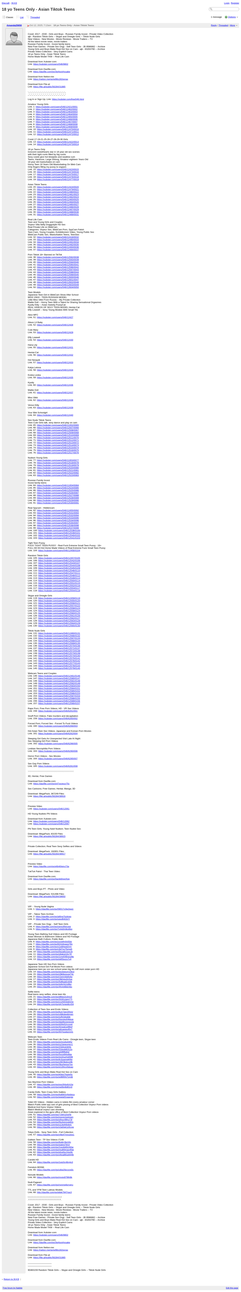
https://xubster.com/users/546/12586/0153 (59, 693)
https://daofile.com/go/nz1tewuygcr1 (55, 1044)
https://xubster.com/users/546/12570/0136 (59, 645)
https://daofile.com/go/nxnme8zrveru (55, 1185)
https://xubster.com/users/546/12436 (55, 385)
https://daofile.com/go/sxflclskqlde (53, 1017)
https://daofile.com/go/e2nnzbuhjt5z (54, 1042)
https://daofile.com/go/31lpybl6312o (54, 1049)
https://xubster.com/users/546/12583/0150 (59, 686)
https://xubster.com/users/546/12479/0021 (58, 189)
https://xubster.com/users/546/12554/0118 (59, 590)
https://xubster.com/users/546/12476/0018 (58, 177)
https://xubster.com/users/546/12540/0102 (59, 535)
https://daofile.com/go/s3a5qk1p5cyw (55, 1127)
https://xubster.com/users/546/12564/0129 (59, 623)
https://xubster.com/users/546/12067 (51, 824)
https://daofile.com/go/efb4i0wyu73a (51, 866)
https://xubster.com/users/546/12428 (55, 325)
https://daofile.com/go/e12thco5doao (55, 1067)
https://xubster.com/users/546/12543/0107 (59, 563)
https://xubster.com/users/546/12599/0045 (58, 274)
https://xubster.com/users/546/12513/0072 (58, 442)
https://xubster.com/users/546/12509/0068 (58, 432)
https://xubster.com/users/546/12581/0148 (59, 681)
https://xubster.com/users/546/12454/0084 (58, 485)
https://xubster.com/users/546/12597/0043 (58, 269)
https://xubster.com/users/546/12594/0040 (58, 262)
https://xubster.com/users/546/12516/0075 (58, 450)
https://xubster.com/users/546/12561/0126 (59, 615)
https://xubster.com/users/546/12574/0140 (59, 656)
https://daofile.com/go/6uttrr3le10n (54, 1142)
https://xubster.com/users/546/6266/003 (57, 726)
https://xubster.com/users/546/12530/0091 (58, 503)
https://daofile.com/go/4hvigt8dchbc (54, 986)
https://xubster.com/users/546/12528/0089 (58, 498)
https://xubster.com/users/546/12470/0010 (58, 129)
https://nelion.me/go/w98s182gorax (50, 79)
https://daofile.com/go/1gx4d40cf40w (55, 1147)
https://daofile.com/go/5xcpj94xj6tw (54, 1054)
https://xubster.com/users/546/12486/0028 (58, 207)
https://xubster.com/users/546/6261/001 (57, 711)
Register (235, 3)
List (22, 17)
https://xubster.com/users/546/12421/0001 (56, 106)
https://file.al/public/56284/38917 (49, 854)
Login (227, 3)
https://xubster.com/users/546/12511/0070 (58, 437)
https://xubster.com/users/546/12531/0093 (58, 513)
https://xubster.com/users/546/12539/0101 (59, 533)
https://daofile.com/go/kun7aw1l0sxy (55, 1012)
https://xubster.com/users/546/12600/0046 (58, 277)
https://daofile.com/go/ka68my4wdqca (56, 1094)
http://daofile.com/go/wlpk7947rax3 (54, 1192)
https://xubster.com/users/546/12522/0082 (58, 473)
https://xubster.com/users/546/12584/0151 (59, 688)
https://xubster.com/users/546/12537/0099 (58, 528)
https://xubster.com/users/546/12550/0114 (59, 580)
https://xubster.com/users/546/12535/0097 (58, 523)
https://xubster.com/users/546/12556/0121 (59, 603)
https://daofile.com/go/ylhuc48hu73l (54, 1119)
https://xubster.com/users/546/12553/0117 (59, 588)
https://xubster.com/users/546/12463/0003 (56, 111)
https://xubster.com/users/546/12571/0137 (59, 648)
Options (232, 17)
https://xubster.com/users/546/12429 (55, 332)
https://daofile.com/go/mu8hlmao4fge (55, 1149)
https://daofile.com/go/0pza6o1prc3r (55, 951)
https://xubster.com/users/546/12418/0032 (58, 237)
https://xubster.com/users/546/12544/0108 (59, 565)
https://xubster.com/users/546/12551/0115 (59, 583)
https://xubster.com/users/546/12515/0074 (58, 447)
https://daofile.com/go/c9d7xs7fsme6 (54, 949)
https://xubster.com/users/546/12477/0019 (58, 179)
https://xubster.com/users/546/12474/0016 (58, 172)
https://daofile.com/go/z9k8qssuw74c (55, 974)
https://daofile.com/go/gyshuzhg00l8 (55, 1057)
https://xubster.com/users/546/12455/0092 (58, 510)
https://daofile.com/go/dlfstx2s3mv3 (54, 996)
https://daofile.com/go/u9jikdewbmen (55, 1014)
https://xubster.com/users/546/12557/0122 (59, 605)
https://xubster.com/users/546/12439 (55, 407)
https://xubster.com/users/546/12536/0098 (58, 525)
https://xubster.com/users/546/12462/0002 (56, 109)
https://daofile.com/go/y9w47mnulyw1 (55, 1134)
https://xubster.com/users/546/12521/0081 (58, 470)
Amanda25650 (14, 25)
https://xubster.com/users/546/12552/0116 (59, 585)
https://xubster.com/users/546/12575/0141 (59, 658)
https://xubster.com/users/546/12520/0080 (58, 467)
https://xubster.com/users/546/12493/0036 (58, 247)
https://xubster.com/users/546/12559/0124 (59, 610)
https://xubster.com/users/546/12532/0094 (58, 515)
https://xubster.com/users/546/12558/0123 (59, 608)
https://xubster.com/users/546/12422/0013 (58, 142)
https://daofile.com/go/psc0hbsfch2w (55, 1084)
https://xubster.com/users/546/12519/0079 (58, 465)
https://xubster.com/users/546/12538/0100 (59, 530)
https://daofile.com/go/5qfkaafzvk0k (54, 981)
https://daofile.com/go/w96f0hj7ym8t (55, 1077)
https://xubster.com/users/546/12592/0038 (58, 257)
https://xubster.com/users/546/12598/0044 (58, 272)
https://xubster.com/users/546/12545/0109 (59, 568)
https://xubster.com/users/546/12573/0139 (59, 653)
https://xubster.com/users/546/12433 (55, 362)
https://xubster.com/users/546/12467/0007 (56, 122)
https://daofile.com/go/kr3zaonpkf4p (54, 1059)
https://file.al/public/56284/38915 (49, 836)
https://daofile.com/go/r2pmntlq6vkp (54, 976)
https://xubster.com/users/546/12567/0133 (59, 638)
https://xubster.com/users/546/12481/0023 (58, 194)
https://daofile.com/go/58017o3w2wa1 (54, 909)
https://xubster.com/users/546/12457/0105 (59, 558)
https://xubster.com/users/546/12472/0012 (58, 134)
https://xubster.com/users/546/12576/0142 (59, 661)
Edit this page (232, 1288)
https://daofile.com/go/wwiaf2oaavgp (55, 1097)
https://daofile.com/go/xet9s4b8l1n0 (54, 1087)
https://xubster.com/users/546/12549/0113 (59, 578)
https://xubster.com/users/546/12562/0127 (59, 618)
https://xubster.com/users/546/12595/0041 (58, 264)
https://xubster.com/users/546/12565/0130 (59, 625)
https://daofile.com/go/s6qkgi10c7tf (54, 954)
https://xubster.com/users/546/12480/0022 (58, 192)
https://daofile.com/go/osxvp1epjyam (55, 1117)
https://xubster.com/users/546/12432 (55, 355)
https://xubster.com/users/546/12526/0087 (58, 493)
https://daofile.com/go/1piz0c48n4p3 (55, 1162)
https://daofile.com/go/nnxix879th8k (54, 1177)
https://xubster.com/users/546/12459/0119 (59, 598)
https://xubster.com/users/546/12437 (55, 392)
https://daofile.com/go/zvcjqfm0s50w (54, 941)
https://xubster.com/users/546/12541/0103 (59, 538)
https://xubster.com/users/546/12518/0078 (58, 462)
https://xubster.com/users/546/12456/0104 (59, 550)
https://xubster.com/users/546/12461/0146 (59, 676)
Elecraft (6, 3)
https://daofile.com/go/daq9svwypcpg (55, 1022)
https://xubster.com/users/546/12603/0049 (58, 284)
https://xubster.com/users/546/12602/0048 (58, 282)
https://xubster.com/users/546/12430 (55, 340)
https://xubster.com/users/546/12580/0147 (59, 678)
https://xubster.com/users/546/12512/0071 (58, 440)
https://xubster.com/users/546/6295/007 (57, 758)
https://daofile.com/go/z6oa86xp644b (55, 1154)
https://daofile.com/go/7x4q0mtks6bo (54, 929)
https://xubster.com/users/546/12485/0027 (58, 204)
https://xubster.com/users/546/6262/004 (57, 733)
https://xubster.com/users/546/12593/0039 (58, 259)
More (232, 25)
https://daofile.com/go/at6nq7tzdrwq (53, 916)
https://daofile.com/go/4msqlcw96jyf (54, 1027)
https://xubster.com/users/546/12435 (55, 377)
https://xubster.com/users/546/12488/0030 (58, 212)
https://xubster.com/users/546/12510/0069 (58, 435)
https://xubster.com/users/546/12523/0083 (58, 475)
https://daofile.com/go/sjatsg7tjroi (53, 1144)
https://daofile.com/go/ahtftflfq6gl (53, 1052)
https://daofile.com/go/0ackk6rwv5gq (51, 879)
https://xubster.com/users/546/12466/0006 (56, 119)
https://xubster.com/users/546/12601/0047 (58, 279)
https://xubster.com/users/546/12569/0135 (59, 643)
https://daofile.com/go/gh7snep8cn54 (55, 1004)
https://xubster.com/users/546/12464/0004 (56, 114)
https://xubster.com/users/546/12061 (51, 808)
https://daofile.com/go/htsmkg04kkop (55, 1019)
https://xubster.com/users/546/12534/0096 (58, 520)
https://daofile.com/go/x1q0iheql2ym (53, 946)
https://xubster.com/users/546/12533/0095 (58, 518)
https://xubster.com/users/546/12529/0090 (58, 500)
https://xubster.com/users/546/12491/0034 (58, 242)
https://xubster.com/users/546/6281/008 (57, 766)
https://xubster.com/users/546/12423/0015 (58, 169)
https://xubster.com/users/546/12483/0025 (58, 199)
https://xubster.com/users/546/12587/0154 (59, 696)
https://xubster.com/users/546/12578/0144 (59, 666)
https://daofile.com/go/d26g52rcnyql (54, 1024)
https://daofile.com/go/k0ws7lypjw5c (55, 1074)
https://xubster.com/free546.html (68, 99)
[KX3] (14, 3)
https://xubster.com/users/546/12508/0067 (58, 430)
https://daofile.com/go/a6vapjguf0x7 (54, 1029)
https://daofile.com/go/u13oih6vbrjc (54, 1124)
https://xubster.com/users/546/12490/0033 (58, 239)
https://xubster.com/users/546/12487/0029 (58, 209)
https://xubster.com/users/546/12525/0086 (58, 490)
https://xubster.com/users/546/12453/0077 (58, 460)
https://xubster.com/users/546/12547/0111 (59, 573)
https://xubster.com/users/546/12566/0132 (59, 635)
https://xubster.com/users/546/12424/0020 (58, 187)
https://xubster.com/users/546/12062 (51, 821)
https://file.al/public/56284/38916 (49, 796)
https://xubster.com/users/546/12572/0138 (59, 651)
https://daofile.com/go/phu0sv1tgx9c (55, 1152)
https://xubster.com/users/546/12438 (55, 400)
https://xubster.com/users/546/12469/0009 (56, 127)
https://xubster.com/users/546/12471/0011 (58, 132)
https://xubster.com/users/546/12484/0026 (58, 202)
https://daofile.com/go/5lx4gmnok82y (55, 1122)
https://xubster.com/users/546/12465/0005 (56, 116)
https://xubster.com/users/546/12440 (55, 415)
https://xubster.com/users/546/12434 (55, 370)
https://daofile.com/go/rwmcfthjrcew (53, 926)
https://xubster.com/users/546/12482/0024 (58, 197)
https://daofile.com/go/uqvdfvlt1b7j (53, 919)
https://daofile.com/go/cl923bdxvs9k (55, 1062)
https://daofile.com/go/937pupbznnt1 (55, 1032)
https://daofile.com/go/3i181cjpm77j (54, 999)
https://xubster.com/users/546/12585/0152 (59, 691)
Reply (214, 25)
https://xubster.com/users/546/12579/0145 (59, 668)
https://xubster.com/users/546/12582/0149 (59, 683)
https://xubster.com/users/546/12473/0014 (58, 144)
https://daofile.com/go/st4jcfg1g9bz (54, 984)
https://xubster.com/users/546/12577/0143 (59, 663)
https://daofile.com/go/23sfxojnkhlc (54, 1047)
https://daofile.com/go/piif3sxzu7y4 (54, 959)
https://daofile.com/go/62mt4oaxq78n (54, 944)
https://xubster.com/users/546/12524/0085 (58, 488)
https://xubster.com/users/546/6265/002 (57, 718)
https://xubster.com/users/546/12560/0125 (59, 613)
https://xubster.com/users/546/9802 (50, 64)
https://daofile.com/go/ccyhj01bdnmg (55, 1002)
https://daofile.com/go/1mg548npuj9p (55, 956)
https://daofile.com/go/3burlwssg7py (55, 1064)
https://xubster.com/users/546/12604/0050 (58, 287)
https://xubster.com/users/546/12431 (55, 347)
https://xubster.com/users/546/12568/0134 (59, 640)
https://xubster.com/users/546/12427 (55, 317)
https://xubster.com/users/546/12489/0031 (58, 214)
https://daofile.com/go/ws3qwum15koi (55, 971)
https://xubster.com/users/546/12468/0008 (56, 124)
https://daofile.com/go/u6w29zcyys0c (55, 1169)
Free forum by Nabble (12, 1288)
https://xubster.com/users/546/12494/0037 (58, 249)
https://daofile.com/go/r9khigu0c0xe (54, 979)
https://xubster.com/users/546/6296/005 (57, 743)
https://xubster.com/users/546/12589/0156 (59, 701)
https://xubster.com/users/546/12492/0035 (58, 244)
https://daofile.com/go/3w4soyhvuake (51, 71)
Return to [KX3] (11, 1279)
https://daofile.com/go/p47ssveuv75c (51, 783)
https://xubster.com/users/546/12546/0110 (59, 570)
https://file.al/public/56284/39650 (49, 896)
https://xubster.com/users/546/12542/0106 (59, 560)
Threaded (35, 17)
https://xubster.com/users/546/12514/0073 (58, 445)
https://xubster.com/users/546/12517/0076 (58, 452)
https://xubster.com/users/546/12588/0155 (59, 698)
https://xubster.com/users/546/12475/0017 (58, 174)
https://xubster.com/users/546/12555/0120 (59, 600)
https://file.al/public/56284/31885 (49, 86)
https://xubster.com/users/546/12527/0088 (58, 495)
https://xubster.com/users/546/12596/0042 (58, 267)
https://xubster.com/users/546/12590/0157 (59, 703)
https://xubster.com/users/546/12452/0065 (58, 425)
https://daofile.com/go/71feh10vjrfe (54, 1114)
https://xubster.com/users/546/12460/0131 (59, 633)
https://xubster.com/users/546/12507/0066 (58, 427)
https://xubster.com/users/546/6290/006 (57, 751)
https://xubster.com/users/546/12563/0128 (59, 620)
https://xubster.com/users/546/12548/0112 (59, 575)
